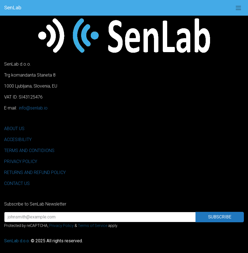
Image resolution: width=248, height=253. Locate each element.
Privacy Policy (61, 225)
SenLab (12, 7)
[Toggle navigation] (238, 7)
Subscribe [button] (219, 217)
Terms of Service (92, 225)
